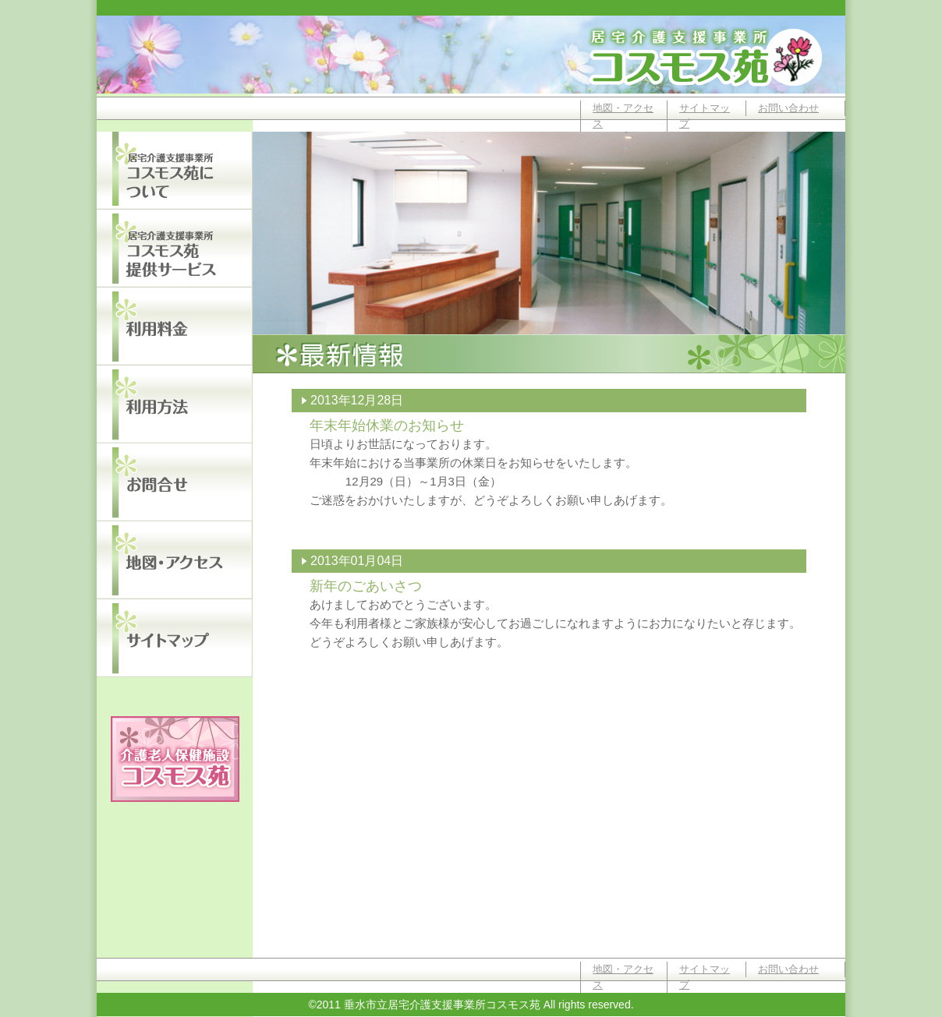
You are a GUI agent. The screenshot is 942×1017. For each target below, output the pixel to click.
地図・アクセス (623, 115)
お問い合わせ (788, 108)
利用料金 (175, 326)
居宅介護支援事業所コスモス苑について (175, 171)
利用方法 (175, 404)
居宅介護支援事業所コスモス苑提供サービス (175, 249)
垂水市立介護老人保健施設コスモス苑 (175, 759)
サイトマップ (704, 115)
